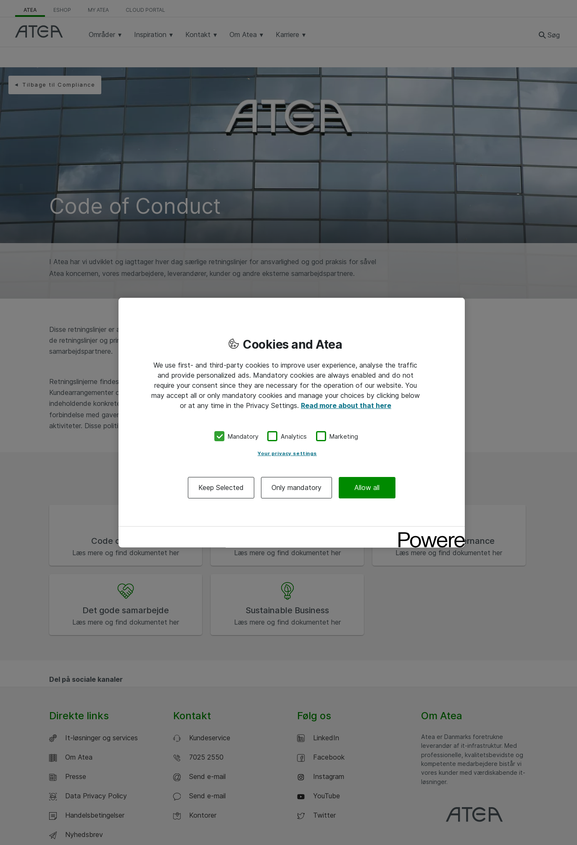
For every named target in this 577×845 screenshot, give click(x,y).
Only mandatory (296, 487)
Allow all (366, 487)
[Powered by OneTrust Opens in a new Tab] (429, 534)
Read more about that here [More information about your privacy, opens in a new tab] (346, 405)
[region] (292, 422)
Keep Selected (221, 487)
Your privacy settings (287, 453)
